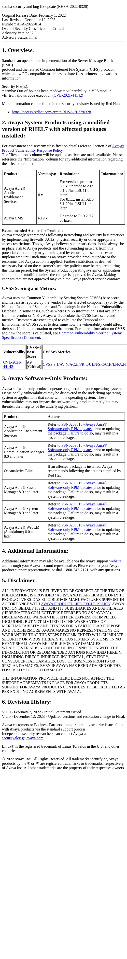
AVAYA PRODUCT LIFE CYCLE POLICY (75, 604)
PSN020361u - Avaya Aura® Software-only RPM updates (77, 426)
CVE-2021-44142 (68, 95)
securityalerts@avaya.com (22, 738)
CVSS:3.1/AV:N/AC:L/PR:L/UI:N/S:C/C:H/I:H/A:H (84, 364)
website (115, 561)
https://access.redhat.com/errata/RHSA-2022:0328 (51, 112)
